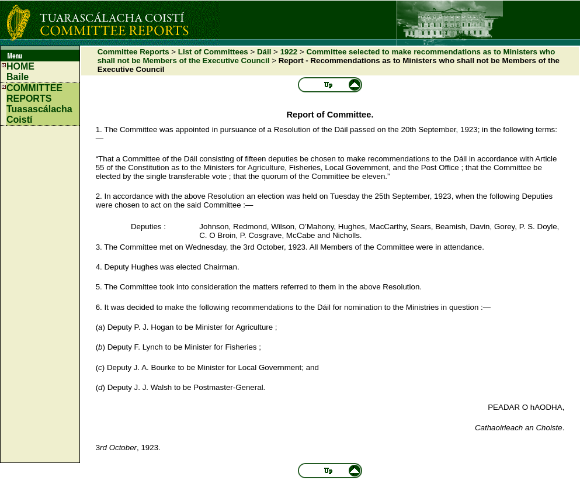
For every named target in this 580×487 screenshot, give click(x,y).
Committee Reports (133, 51)
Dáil (264, 51)
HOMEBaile (20, 71)
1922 (289, 51)
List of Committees (213, 51)
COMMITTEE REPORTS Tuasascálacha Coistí (39, 104)
